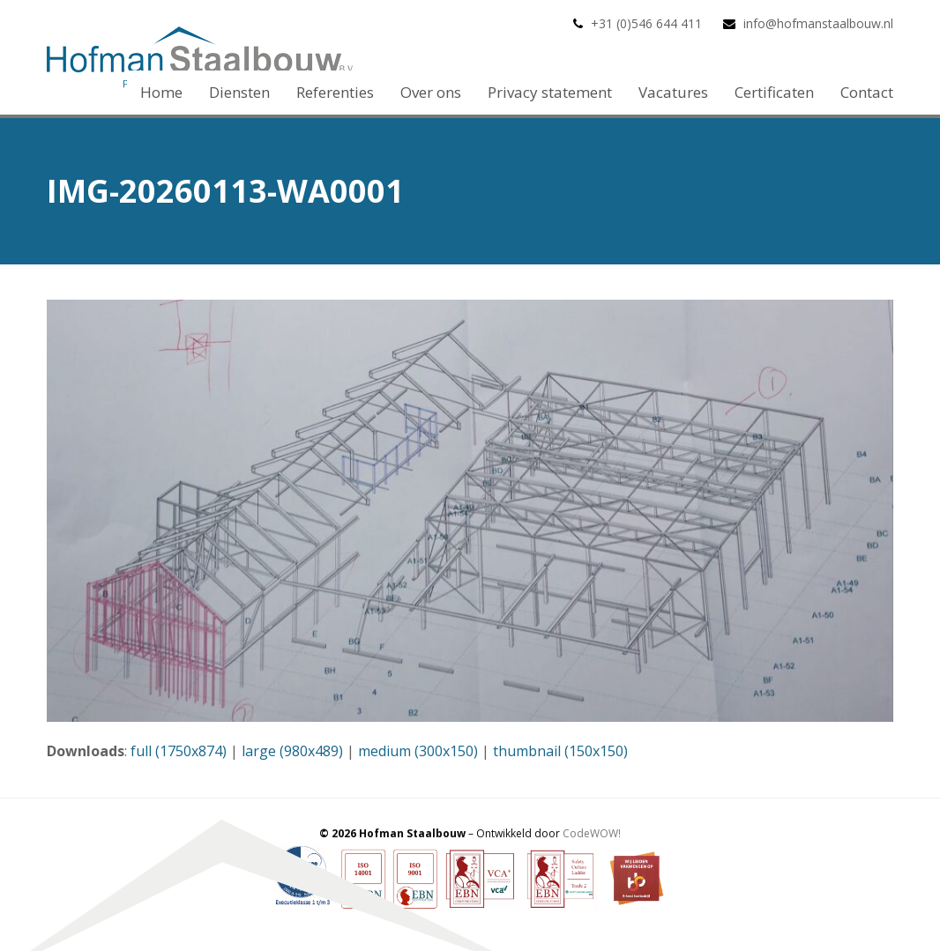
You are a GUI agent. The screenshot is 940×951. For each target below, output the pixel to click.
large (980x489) (292, 751)
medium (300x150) (418, 751)
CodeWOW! (592, 833)
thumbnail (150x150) (560, 751)
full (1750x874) (179, 751)
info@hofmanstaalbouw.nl (818, 23)
